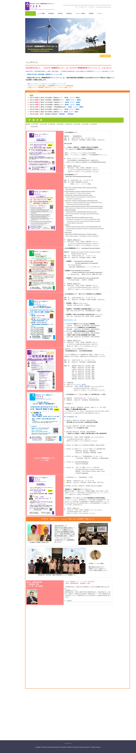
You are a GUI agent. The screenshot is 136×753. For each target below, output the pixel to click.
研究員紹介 (51, 13)
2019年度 (60, 124)
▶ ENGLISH (105, 56)
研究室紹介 (69, 13)
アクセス (99, 13)
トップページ (30, 13)
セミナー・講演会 (80, 13)
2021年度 (77, 124)
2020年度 (69, 124)
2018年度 (53, 124)
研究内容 (60, 13)
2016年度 (36, 124)
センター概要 (41, 13)
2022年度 (85, 124)
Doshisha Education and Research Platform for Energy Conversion (42, 6)
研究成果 (91, 13)
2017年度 (44, 124)
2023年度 (94, 124)
